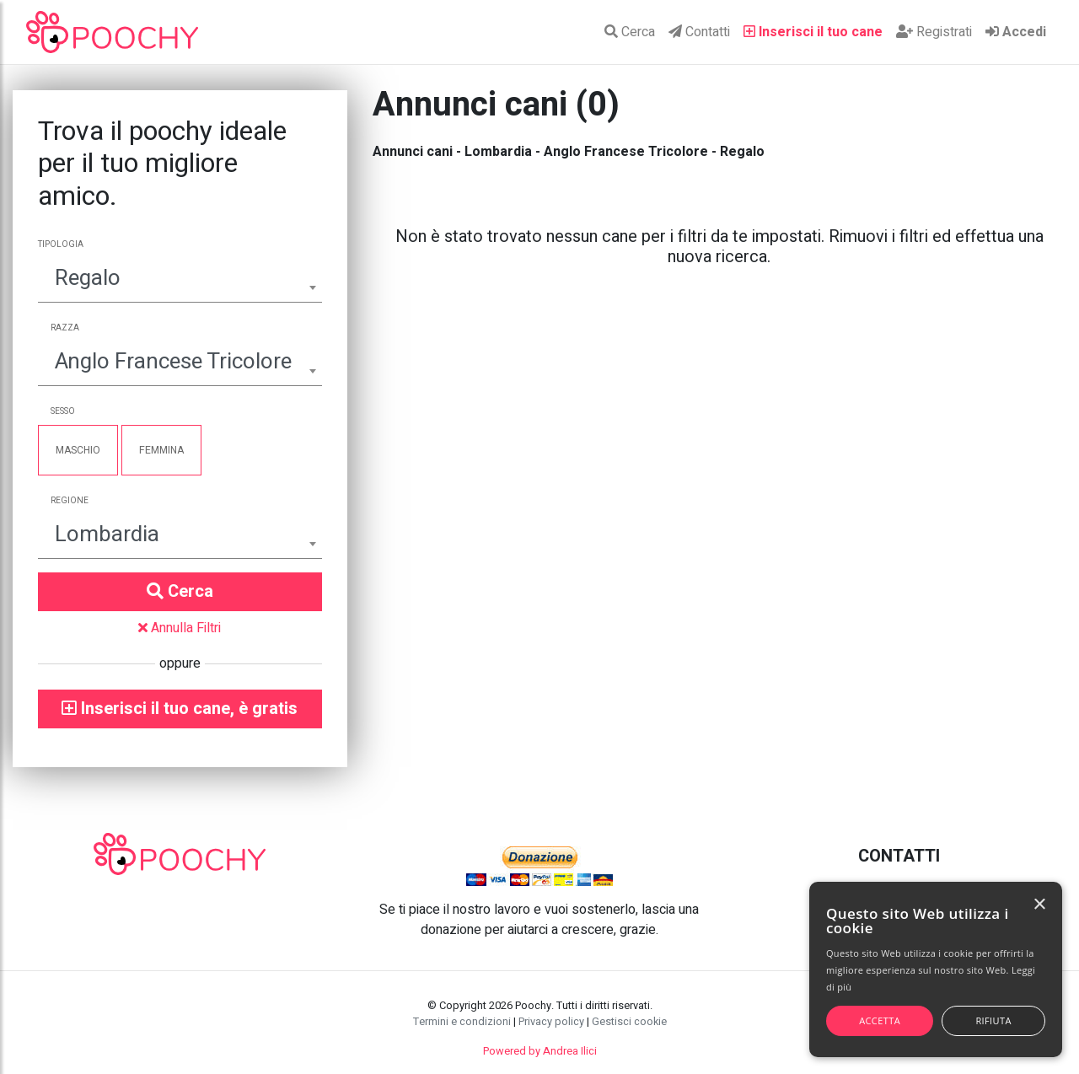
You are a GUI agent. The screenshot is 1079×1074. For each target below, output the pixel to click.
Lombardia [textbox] (107, 534)
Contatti (699, 32)
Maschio (78, 450)
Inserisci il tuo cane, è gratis (180, 708)
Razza (65, 328)
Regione (70, 501)
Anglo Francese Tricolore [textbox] (173, 361)
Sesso (63, 411)
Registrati (934, 32)
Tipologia (60, 244)
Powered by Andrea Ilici (540, 1051)
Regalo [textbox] (88, 278)
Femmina (161, 450)
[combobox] (180, 280)
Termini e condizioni (462, 1021)
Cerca (629, 32)
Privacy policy (551, 1021)
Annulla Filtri (179, 628)
